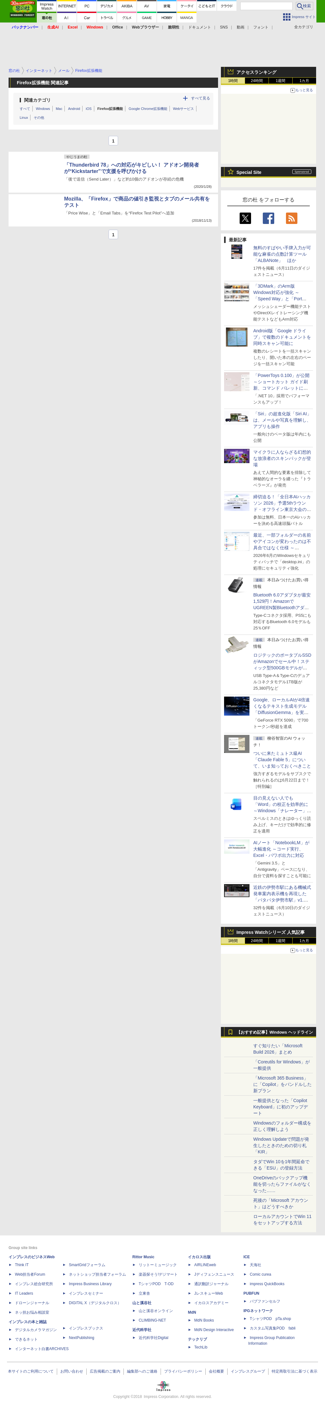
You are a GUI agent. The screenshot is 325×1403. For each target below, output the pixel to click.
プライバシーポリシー (183, 1371)
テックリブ (197, 1339)
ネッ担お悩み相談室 (32, 1312)
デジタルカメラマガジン (36, 1330)
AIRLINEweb (205, 1265)
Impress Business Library (90, 1284)
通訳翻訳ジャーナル (211, 1284)
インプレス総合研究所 (34, 1284)
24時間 (256, 81)
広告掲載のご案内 (105, 1371)
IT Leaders (24, 1293)
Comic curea (260, 1274)
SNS (224, 27)
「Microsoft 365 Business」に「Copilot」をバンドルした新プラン (282, 1084)
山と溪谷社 (141, 1303)
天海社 (255, 1265)
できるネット (26, 1339)
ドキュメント (199, 27)
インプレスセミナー (86, 1293)
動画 (240, 27)
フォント (261, 27)
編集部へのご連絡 (142, 1371)
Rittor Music (143, 1257)
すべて (25, 109)
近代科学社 (141, 1330)
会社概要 (216, 1371)
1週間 (281, 81)
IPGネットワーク (258, 1311)
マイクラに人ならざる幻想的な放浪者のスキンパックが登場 (282, 458)
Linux (24, 117)
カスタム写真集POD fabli (272, 1328)
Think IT (22, 1265)
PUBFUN (251, 1293)
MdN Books (204, 1320)
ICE (246, 1257)
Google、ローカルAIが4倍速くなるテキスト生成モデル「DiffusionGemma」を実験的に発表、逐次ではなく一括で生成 (282, 712)
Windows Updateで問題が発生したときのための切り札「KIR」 (281, 1145)
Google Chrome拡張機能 (148, 109)
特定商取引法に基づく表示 (294, 1371)
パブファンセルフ (265, 1301)
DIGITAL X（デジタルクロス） (95, 1303)
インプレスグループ (248, 1371)
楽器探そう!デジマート (158, 1274)
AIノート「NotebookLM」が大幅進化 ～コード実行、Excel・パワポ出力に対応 (281, 849)
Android (74, 109)
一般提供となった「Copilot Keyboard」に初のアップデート (280, 1107)
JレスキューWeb (208, 1293)
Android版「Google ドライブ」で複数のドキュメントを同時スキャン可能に (282, 337)
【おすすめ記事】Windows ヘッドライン (274, 1032)
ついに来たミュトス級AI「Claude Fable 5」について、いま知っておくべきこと (282, 759)
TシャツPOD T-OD (156, 1284)
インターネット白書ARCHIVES (42, 1349)
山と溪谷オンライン (156, 1311)
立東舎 (144, 1293)
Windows (43, 109)
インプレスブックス (86, 1328)
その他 (39, 117)
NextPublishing (81, 1338)
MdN (192, 1312)
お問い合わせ (71, 1371)
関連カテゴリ (37, 100)
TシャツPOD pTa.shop (270, 1319)
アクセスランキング (256, 72)
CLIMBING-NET (152, 1320)
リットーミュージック (158, 1265)
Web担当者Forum (30, 1274)
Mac (59, 109)
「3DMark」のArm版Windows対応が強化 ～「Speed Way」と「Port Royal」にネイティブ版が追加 (281, 299)
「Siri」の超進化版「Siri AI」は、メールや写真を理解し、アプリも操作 (282, 420)
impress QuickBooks (267, 1284)
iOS (88, 109)
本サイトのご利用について (31, 1371)
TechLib (200, 1347)
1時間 (233, 81)
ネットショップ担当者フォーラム (97, 1274)
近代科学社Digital (153, 1338)
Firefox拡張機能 (110, 109)
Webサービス (183, 109)
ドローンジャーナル (32, 1303)
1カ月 (304, 81)
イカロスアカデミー (211, 1303)
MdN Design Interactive (214, 1330)
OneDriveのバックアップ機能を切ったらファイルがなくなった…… (282, 1184)
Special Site (249, 172)
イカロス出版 (199, 1257)
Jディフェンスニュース (214, 1274)
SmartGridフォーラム (87, 1265)
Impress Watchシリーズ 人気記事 (270, 932)
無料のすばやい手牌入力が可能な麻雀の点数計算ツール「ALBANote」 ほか (282, 254)
